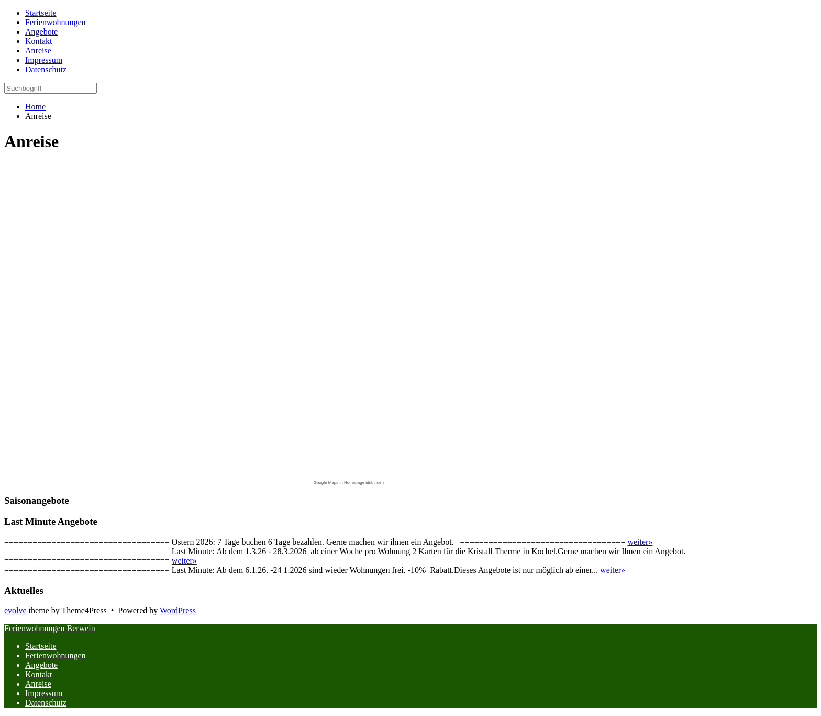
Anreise (38, 683)
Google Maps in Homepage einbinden (349, 482)
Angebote (41, 664)
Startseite (41, 646)
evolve (15, 610)
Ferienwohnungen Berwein (49, 628)
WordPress (178, 610)
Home (35, 106)
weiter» (639, 541)
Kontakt (38, 674)
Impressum (43, 693)
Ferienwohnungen (55, 655)
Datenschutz (45, 702)
